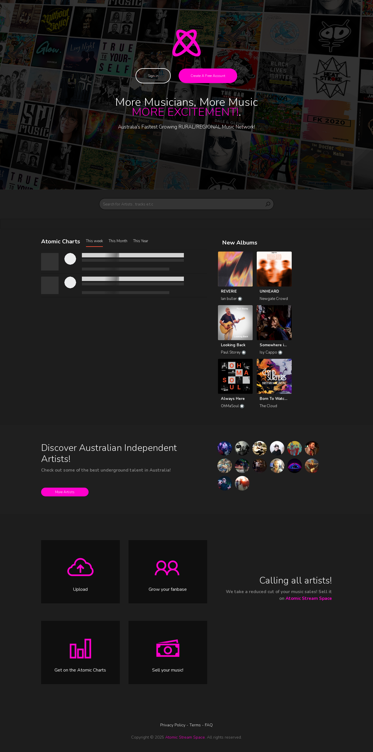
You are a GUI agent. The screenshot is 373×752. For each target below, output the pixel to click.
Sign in (153, 75)
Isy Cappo (271, 352)
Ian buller (231, 298)
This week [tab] (94, 241)
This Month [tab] (118, 241)
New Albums (239, 243)
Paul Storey (233, 352)
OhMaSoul (232, 406)
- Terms (194, 725)
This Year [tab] (140, 241)
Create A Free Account (208, 75)
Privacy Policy (173, 725)
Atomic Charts (60, 241)
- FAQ (207, 725)
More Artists (65, 492)
